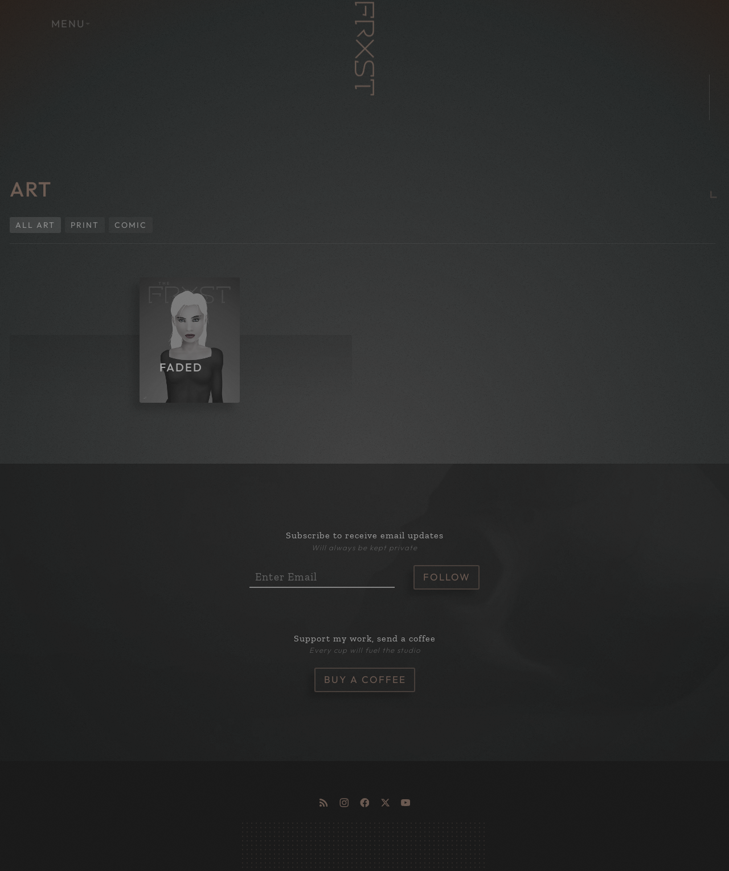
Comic (130, 225)
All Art (35, 225)
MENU (83, 23)
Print (85, 225)
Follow (446, 577)
